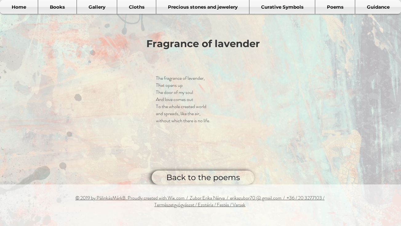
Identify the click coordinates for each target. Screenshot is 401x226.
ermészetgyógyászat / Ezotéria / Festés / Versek (201, 204)
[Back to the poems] (203, 177)
